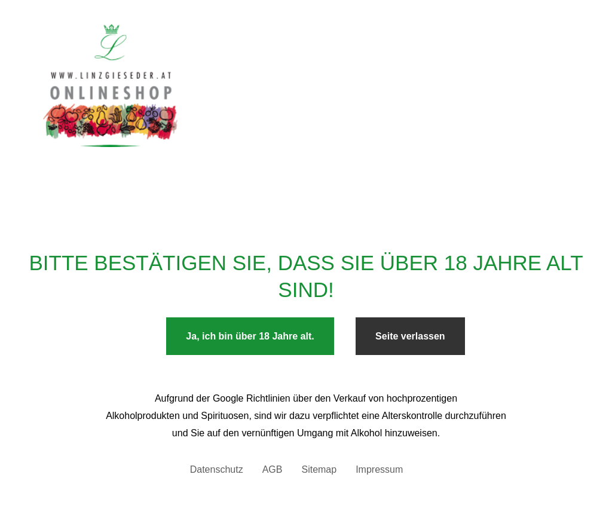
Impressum (379, 469)
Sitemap (318, 469)
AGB (272, 469)
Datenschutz (216, 469)
